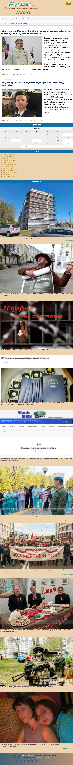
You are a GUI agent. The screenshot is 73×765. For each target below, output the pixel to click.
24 (26, 143)
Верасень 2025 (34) (9, 172)
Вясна (24, 12)
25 (37, 143)
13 (58, 137)
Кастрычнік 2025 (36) (10, 170)
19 (47, 140)
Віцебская (21, 4)
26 (47, 143)
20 (58, 140)
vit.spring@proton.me (43, 757)
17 (26, 140)
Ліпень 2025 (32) (8, 176)
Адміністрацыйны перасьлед (22, 120)
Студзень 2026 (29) (9, 164)
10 (26, 137)
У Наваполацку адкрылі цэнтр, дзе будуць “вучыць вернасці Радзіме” (26, 687)
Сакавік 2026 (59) (9, 160)
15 (6, 140)
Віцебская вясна (27, 755)
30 (16, 146)
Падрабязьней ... (29, 74)
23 (16, 143)
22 (6, 143)
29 (6, 146)
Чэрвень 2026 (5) (8, 154)
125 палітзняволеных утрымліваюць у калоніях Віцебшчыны (24, 349)
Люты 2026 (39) (8, 162)
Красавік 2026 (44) (9, 158)
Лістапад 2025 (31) (9, 168)
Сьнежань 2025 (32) (10, 166)
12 (47, 137)
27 (58, 143)
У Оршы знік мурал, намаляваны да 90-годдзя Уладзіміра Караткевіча (26, 238)
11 (37, 137)
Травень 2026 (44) (9, 156)
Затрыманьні (16, 74)
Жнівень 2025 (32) (9, 174)
